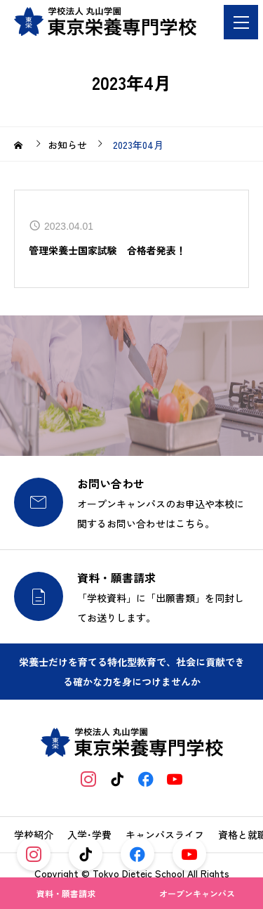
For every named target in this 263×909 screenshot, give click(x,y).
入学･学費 (89, 835)
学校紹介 (33, 835)
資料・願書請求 (65, 893)
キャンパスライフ (165, 835)
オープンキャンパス (197, 893)
